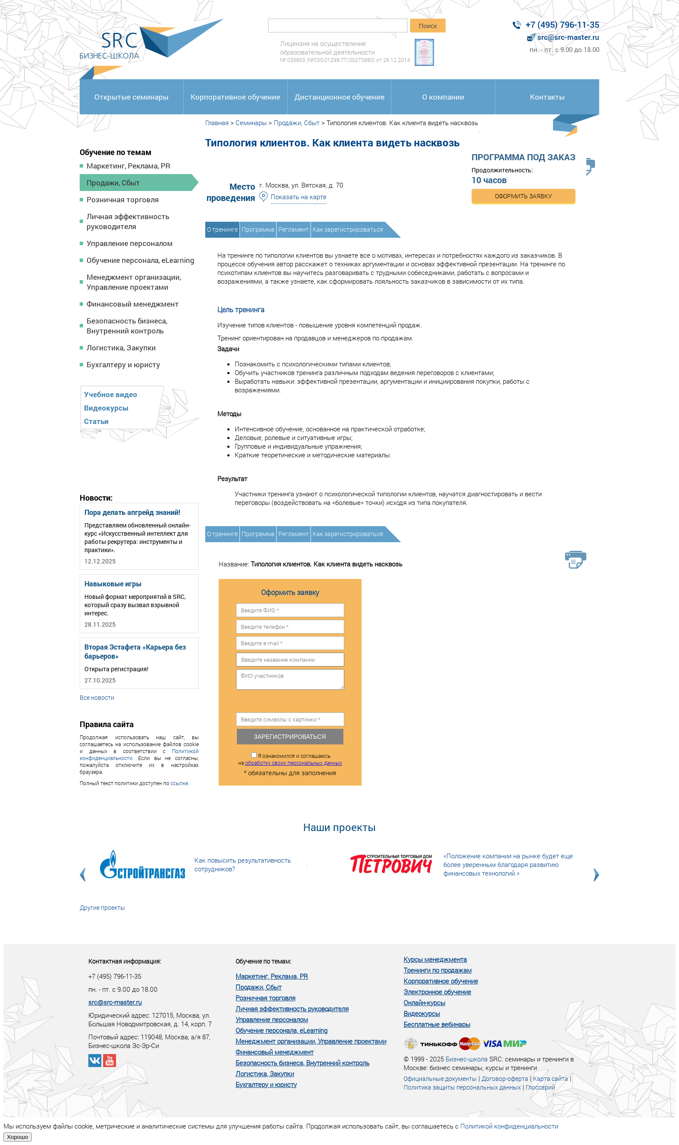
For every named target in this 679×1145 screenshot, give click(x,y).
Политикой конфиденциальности (509, 1126)
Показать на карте (299, 196)
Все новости (97, 697)
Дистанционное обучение (339, 97)
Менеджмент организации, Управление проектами (134, 282)
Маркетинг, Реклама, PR (128, 166)
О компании (443, 97)
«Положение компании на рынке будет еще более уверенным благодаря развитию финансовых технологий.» (508, 864)
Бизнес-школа (467, 1058)
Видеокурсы (106, 408)
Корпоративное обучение (235, 97)
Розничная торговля (123, 199)
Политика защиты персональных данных (462, 1087)
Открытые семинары (131, 97)
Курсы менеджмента (435, 959)
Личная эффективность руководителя (128, 221)
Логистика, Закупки (121, 348)
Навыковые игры (113, 583)
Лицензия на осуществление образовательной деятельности (345, 51)
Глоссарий (540, 1087)
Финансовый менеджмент (133, 304)
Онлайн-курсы (424, 1002)
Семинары (251, 122)
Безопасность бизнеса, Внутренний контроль (127, 326)
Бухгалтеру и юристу (123, 364)
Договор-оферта (505, 1078)
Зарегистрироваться (290, 736)
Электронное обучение (437, 991)
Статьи (96, 421)
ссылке (179, 783)
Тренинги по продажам (438, 970)
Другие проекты (102, 907)
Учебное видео (110, 394)
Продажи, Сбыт (113, 183)
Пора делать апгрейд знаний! (132, 512)
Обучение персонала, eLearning (140, 260)
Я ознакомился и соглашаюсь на (290, 759)
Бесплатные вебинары (437, 1024)
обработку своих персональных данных (293, 762)
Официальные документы (440, 1078)
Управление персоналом (130, 243)
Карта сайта (550, 1078)
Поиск (428, 25)
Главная (217, 122)
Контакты (547, 97)
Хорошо (17, 1137)
